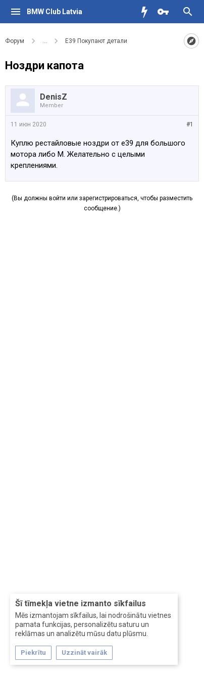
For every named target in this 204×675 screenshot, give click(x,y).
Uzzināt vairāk (84, 652)
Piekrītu (33, 652)
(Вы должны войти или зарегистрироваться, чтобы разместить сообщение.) (102, 203)
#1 (189, 124)
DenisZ (53, 97)
